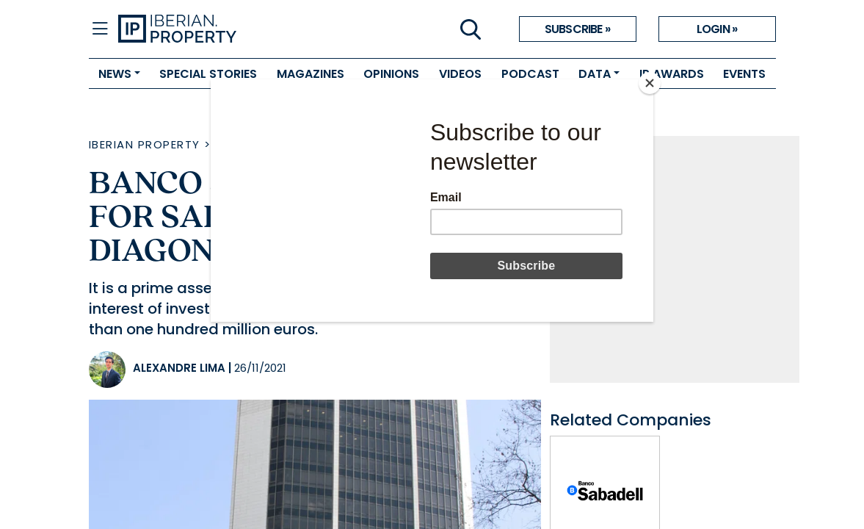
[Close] (650, 83)
